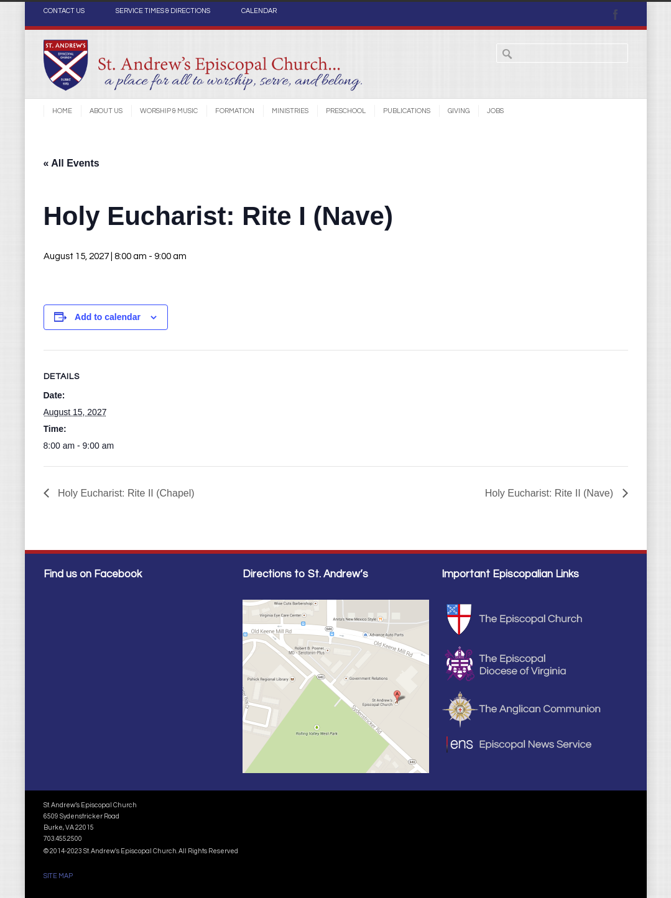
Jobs (495, 111)
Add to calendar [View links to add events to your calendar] (108, 317)
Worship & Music (169, 111)
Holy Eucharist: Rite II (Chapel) (125, 493)
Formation (234, 111)
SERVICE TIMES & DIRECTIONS (163, 11)
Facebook (615, 14)
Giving (459, 111)
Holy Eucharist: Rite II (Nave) (550, 493)
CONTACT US (64, 11)
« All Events (71, 163)
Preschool (346, 111)
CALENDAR (259, 11)
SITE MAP (58, 876)
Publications (406, 111)
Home (62, 111)
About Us (106, 111)
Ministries (290, 111)
